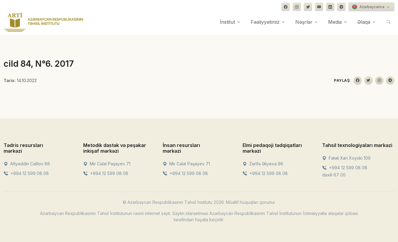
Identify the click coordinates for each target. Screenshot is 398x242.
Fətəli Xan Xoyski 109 (346, 158)
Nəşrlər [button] (303, 22)
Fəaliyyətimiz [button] (265, 22)
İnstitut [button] (227, 22)
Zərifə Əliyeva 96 (263, 163)
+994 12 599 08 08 (26, 173)
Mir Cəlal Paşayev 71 (106, 163)
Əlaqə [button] (363, 22)
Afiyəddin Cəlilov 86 (27, 163)
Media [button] (335, 22)
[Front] (44, 21)
